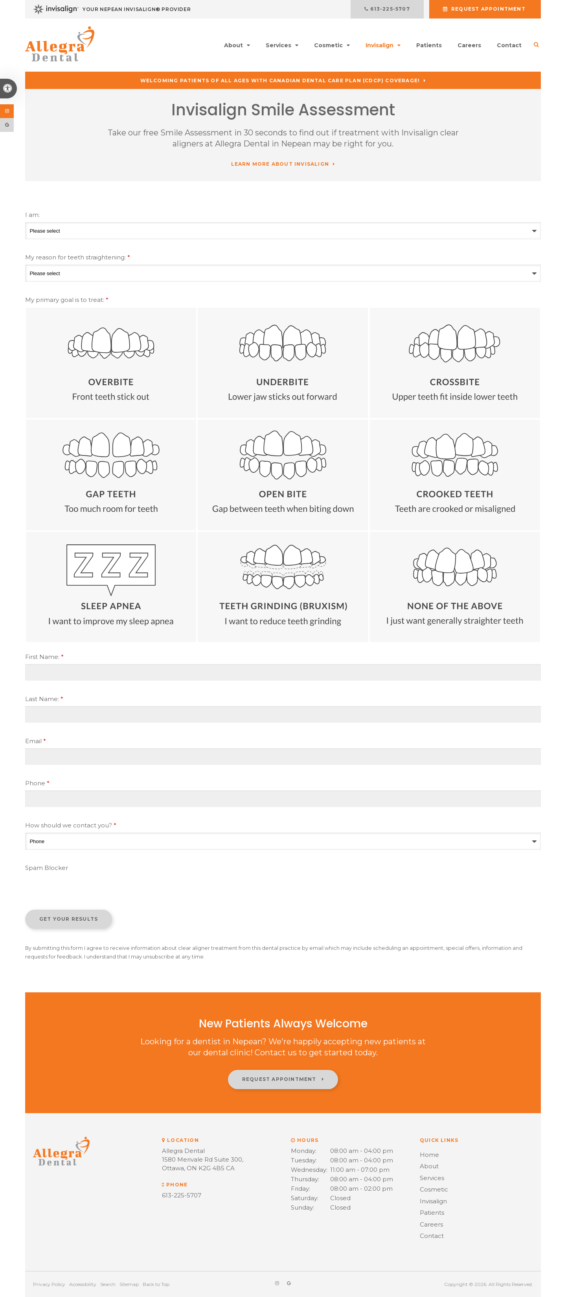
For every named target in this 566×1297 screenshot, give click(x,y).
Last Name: (44, 699)
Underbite (283, 363)
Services (432, 1178)
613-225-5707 (395, 9)
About (429, 1166)
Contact (509, 45)
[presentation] (85, 890)
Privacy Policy (49, 1284)
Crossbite (455, 363)
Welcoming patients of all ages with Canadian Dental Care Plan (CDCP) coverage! (280, 80)
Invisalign (433, 1201)
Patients (429, 45)
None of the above (455, 587)
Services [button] (278, 45)
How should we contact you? (70, 825)
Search (108, 1284)
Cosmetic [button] (328, 45)
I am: (32, 214)
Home (429, 1154)
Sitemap (129, 1284)
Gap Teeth (111, 475)
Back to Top (156, 1284)
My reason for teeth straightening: (77, 257)
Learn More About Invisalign (280, 164)
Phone (37, 783)
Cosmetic (434, 1189)
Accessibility (82, 1284)
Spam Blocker (46, 867)
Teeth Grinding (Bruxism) (283, 587)
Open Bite (283, 475)
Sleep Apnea (111, 587)
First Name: (44, 657)
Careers (469, 45)
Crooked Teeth (455, 475)
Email (35, 741)
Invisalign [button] (379, 45)
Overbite (111, 363)
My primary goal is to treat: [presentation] (66, 299)
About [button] (233, 45)
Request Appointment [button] (488, 9)
